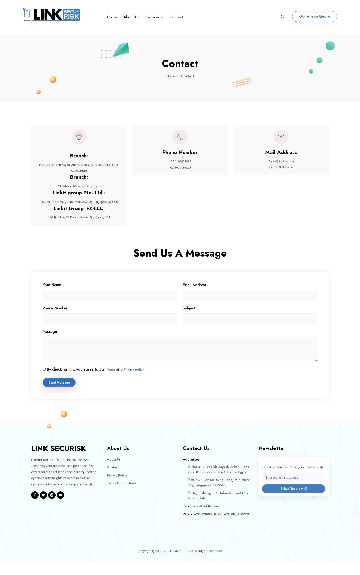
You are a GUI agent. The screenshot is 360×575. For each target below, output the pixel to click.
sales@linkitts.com (206, 518)
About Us (131, 17)
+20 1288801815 (180, 164)
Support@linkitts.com (281, 170)
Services (152, 17)
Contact (176, 17)
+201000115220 (180, 170)
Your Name (52, 296)
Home (112, 17)
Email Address (194, 296)
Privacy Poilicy (118, 488)
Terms (111, 381)
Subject (189, 320)
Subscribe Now (293, 502)
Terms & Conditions (122, 496)
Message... (51, 343)
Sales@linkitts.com (281, 164)
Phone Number (55, 320)
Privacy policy (135, 381)
